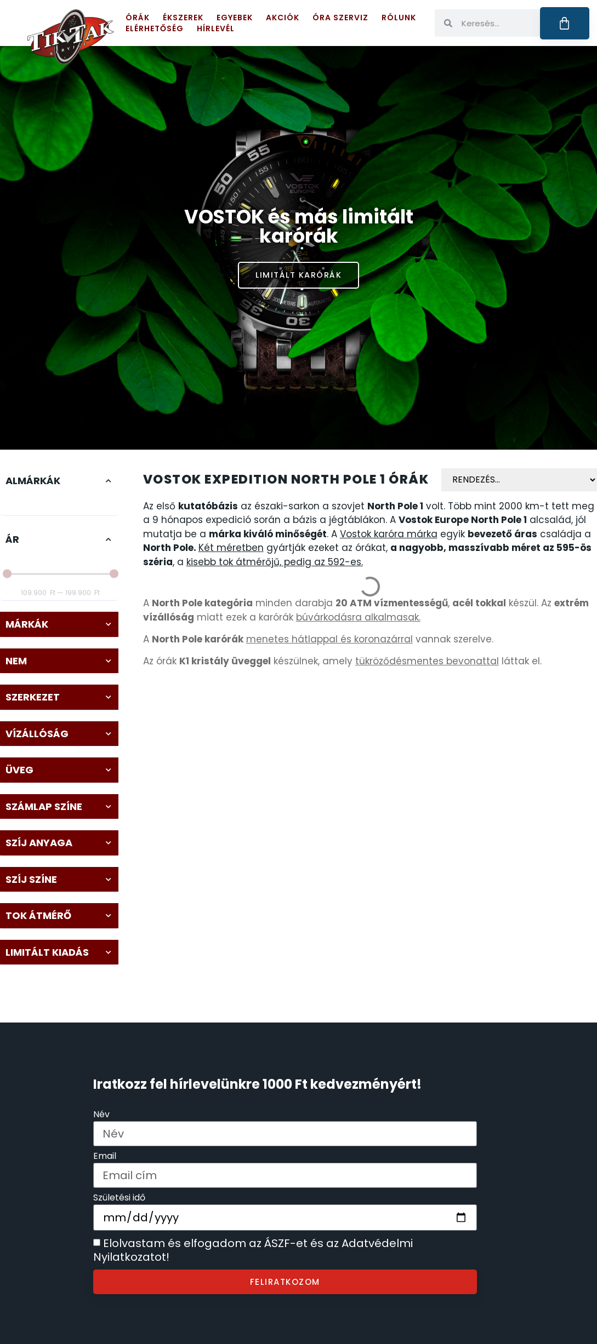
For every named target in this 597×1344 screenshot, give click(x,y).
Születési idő (119, 1198)
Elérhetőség (155, 28)
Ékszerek (183, 17)
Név (101, 1115)
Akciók (282, 17)
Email (104, 1157)
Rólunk (399, 17)
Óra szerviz (340, 17)
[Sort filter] (519, 479)
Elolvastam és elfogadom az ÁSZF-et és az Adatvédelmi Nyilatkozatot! (253, 1250)
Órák (138, 17)
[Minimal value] (60, 563)
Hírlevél (216, 28)
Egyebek (235, 17)
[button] (59, 480)
